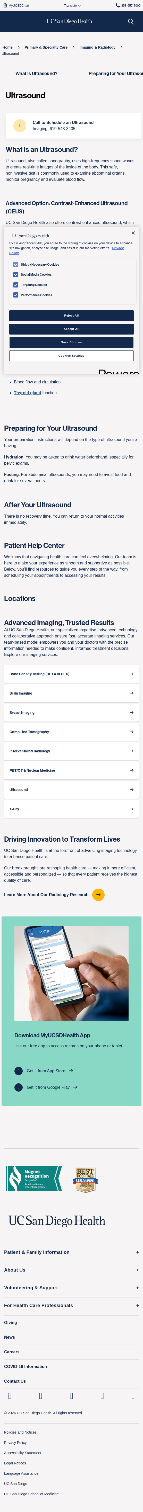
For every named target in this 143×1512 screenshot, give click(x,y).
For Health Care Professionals (38, 1305)
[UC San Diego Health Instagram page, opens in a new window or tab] (41, 1395)
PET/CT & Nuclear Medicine (32, 770)
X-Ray (14, 809)
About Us (15, 1270)
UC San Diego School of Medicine (31, 1494)
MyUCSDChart (16, 5)
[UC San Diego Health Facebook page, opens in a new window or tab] (71, 1395)
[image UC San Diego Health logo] (69, 21)
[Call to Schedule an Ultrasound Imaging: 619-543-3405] (73, 126)
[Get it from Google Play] (71, 1087)
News (9, 1337)
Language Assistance (21, 1473)
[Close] (133, 233)
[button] (8, 21)
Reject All (71, 315)
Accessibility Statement (22, 1453)
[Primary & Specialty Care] (46, 47)
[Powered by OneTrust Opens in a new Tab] (117, 370)
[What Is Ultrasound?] (36, 74)
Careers (12, 1352)
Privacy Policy (15, 1443)
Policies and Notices (20, 1432)
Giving (10, 1322)
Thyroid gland (27, 393)
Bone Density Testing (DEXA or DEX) (40, 674)
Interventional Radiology (30, 751)
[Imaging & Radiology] (97, 47)
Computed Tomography (29, 732)
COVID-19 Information (25, 1366)
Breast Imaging (22, 712)
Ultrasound (19, 789)
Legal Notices (15, 1463)
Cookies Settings (71, 355)
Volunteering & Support (31, 1287)
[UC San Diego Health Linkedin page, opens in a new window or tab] (10, 1395)
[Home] (8, 47)
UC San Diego (15, 1484)
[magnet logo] (34, 1180)
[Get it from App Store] (71, 1071)
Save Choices (71, 342)
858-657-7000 (128, 5)
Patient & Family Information (37, 1252)
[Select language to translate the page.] (70, 5)
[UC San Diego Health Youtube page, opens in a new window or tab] (102, 1395)
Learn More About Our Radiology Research (47, 895)
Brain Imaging (21, 693)
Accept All (71, 328)
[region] (71, 300)
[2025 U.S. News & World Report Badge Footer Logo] (85, 1180)
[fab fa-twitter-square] (133, 1395)
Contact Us (15, 1381)
